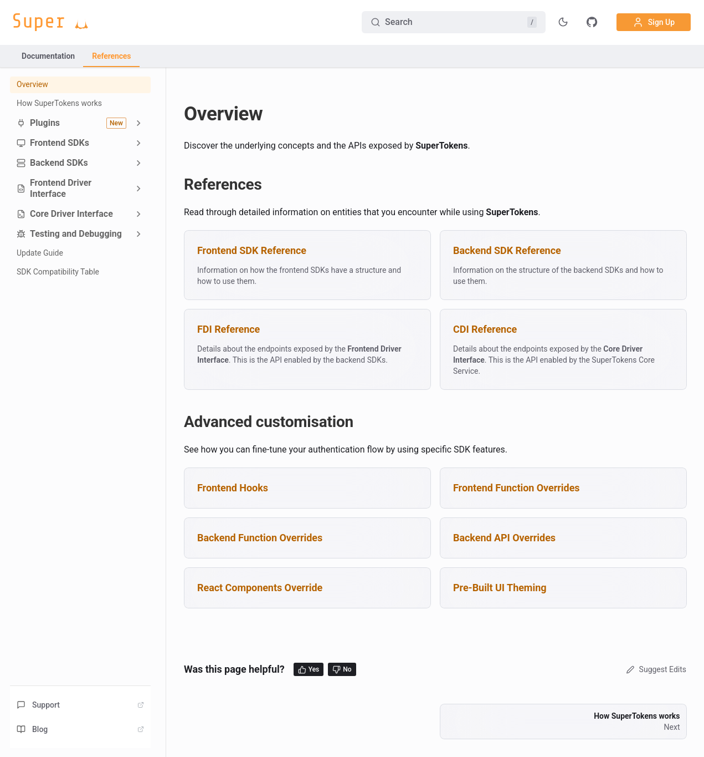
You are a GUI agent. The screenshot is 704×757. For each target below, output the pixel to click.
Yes (309, 669)
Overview (32, 84)
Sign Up (654, 22)
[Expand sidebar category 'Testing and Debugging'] (138, 234)
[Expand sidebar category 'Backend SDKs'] (138, 163)
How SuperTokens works (59, 103)
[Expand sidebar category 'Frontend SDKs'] (138, 143)
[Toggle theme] (563, 22)
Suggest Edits (655, 669)
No (341, 669)
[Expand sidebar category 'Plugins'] (138, 123)
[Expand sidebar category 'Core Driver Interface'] (138, 214)
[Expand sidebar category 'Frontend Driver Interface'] (138, 188)
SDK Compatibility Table (58, 271)
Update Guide (40, 252)
